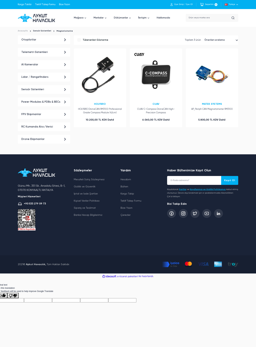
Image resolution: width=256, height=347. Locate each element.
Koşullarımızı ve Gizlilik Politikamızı (208, 189)
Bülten (124, 186)
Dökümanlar (121, 18)
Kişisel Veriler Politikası (87, 201)
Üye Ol (189, 4)
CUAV (156, 103)
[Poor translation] (13, 295)
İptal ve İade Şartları (86, 194)
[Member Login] (171, 4)
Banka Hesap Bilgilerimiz (88, 215)
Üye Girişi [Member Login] (179, 4)
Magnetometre (65, 31)
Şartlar (182, 189)
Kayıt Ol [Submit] (229, 180)
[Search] (212, 18)
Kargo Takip (127, 194)
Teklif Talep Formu (45, 4)
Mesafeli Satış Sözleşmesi (89, 179)
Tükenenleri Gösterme (95, 39)
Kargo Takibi (24, 4)
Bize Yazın (64, 4)
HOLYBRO (100, 103)
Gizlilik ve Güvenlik (84, 186)
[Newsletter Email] (202, 180)
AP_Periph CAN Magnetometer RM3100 (212, 108)
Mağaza (78, 18)
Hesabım (126, 179)
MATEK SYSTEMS (212, 103)
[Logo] (36, 18)
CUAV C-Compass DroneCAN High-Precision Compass (156, 110)
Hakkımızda (163, 18)
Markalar (99, 18)
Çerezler (125, 215)
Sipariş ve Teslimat (85, 208)
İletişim (142, 18)
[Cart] (208, 4)
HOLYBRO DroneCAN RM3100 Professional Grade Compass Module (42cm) (100, 110)
